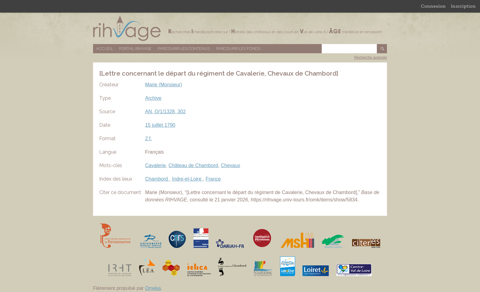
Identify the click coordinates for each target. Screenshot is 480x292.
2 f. (148, 138)
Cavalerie (155, 165)
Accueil (104, 48)
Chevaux (230, 165)
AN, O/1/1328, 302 (165, 111)
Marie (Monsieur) (163, 84)
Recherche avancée (370, 57)
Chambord (157, 179)
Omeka (153, 288)
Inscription (463, 6)
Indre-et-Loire (187, 179)
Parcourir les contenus (184, 48)
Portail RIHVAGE (135, 48)
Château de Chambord (193, 165)
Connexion (433, 6)
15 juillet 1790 (160, 125)
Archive (153, 98)
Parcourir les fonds (238, 48)
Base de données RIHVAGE (240, 28)
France (213, 179)
